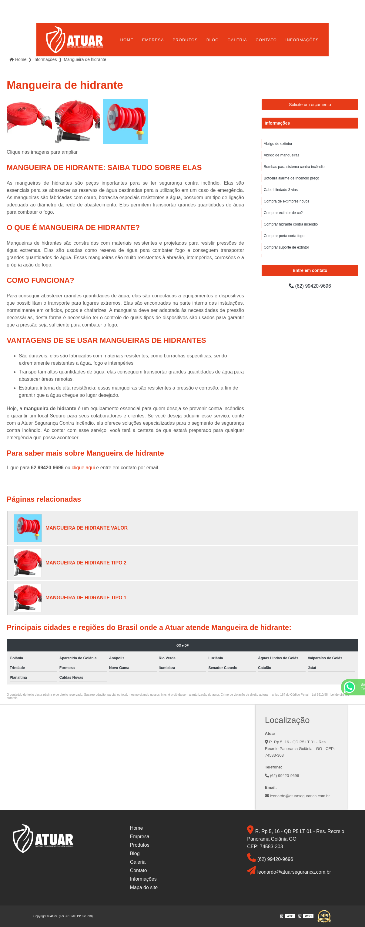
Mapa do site (144, 887)
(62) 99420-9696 (310, 286)
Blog (212, 40)
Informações (302, 40)
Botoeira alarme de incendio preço (291, 178)
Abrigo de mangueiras (281, 155)
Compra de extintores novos (286, 201)
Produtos (185, 40)
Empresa (153, 40)
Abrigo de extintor (278, 144)
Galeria (237, 40)
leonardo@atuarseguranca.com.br (297, 796)
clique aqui (83, 467)
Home (127, 40)
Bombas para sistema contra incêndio (294, 167)
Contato (266, 40)
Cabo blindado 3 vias (281, 190)
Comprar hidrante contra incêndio (291, 224)
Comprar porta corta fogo (284, 236)
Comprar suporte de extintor (286, 247)
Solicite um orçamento (310, 104)
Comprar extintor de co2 (283, 213)
